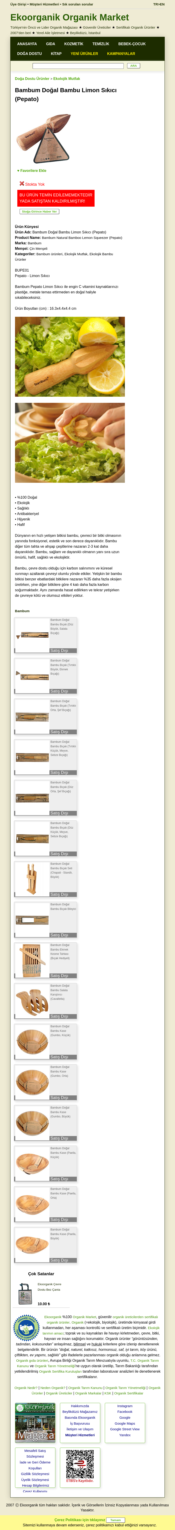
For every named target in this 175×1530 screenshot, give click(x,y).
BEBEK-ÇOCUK (132, 44)
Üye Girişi (18, 4)
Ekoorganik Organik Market (69, 17)
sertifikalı (151, 1317)
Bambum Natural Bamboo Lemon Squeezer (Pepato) (82, 238)
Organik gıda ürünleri (32, 1360)
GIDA (50, 44)
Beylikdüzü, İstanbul (85, 33)
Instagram (125, 1406)
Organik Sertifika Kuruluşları (60, 1371)
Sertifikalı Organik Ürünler (135, 27)
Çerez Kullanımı (35, 1491)
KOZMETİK (73, 44)
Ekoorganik (52, 1317)
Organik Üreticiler (59, 1393)
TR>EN (159, 4)
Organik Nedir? (26, 1388)
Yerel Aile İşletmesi (50, 33)
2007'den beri (20, 33)
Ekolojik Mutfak (66, 79)
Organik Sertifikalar (128, 1393)
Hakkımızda (80, 1406)
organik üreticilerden (128, 1317)
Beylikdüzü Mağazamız (80, 1412)
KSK (107, 1393)
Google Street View (125, 1429)
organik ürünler (58, 1322)
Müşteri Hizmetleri (80, 1435)
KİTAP (56, 54)
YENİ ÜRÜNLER (84, 54)
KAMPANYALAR (121, 54)
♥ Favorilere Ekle (31, 171)
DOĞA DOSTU (29, 54)
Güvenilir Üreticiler (97, 27)
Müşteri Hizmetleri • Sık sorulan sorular (61, 4)
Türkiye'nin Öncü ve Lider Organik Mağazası (44, 27)
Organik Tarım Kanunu (85, 1388)
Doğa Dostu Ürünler (32, 79)
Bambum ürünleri (49, 254)
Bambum (34, 243)
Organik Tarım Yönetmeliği (55, 1366)
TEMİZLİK (101, 44)
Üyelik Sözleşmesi (35, 1480)
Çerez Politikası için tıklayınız (79, 1520)
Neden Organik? (53, 1388)
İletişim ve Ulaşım (80, 1429)
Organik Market (84, 1317)
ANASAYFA (27, 44)
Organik (78, 1322)
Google (124, 1417)
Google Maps (125, 1423)
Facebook (124, 1412)
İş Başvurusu (80, 1423)
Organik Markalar (88, 1393)
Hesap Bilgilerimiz (35, 1485)
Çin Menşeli (38, 248)
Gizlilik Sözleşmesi (35, 1474)
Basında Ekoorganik (80, 1417)
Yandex (125, 1435)
